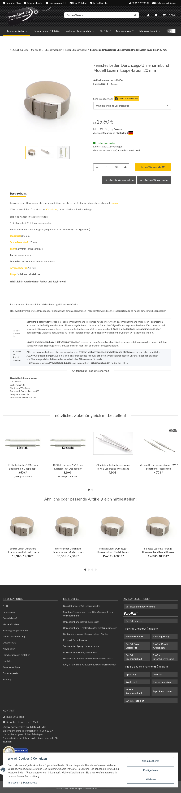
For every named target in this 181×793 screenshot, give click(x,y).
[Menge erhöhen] (125, 167)
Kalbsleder (51, 209)
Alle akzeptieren (149, 761)
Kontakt (7, 660)
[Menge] (107, 167)
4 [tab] (96, 570)
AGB (5, 605)
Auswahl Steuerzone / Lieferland (113, 132)
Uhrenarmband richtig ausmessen (81, 621)
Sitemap (7, 679)
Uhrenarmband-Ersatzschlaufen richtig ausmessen (90, 627)
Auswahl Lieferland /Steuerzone (80, 652)
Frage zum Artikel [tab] (42, 193)
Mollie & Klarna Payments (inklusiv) (146, 666)
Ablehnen (150, 779)
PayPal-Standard (135, 636)
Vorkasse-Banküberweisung (140, 606)
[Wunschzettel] (156, 16)
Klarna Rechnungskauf (134, 691)
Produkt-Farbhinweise (75, 640)
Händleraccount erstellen (16, 654)
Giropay (157, 674)
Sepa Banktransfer (163, 691)
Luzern (114, 202)
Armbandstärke (18, 267)
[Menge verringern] (97, 167)
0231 (13, 716)
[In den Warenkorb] (13, 61)
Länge (13, 248)
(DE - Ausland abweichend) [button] (128, 150)
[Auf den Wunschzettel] (154, 180)
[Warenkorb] (169, 16)
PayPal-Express (134, 620)
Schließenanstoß (19, 242)
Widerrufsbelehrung (14, 636)
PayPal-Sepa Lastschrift (132, 646)
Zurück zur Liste (20, 49)
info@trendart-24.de (165, 3)
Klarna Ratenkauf (162, 682)
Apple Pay (131, 674)
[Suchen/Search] (100, 16)
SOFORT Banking (135, 700)
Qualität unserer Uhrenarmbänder (81, 605)
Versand (118, 129)
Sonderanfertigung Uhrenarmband (81, 646)
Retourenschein (11, 667)
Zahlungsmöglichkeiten (15, 630)
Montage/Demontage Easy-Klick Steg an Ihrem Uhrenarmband (88, 613)
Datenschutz (30, 782)
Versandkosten (11, 624)
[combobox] (132, 105)
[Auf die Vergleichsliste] (119, 180)
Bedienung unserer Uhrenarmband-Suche (85, 634)
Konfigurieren (149, 770)
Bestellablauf (10, 618)
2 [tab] (92, 490)
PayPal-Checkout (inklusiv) (141, 628)
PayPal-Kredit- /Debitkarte (161, 646)
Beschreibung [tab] (18, 193)
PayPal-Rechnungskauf (134, 657)
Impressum (14, 782)
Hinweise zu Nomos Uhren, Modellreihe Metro (88, 658)
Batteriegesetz (10, 673)
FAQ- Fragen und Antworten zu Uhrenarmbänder (89, 664)
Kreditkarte (132, 682)
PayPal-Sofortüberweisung (163, 657)
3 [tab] (92, 570)
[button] (148, 16)
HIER (124, 362)
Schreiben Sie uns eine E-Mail (20, 721)
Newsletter (9, 648)
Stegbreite (15, 235)
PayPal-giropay (161, 636)
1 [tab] (89, 490)
